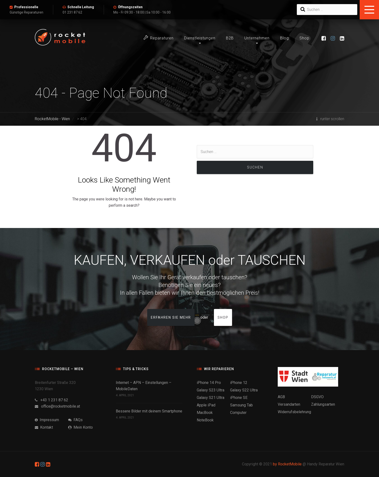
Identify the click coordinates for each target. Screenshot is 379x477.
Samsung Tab (241, 405)
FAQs (75, 420)
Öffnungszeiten (130, 7)
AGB (281, 397)
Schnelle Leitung (80, 7)
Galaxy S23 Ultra (210, 390)
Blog (284, 38)
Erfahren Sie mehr (171, 317)
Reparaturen (159, 37)
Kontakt (44, 427)
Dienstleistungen (199, 38)
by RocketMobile (287, 464)
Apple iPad (206, 405)
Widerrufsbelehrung (294, 412)
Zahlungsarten (323, 404)
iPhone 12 (238, 382)
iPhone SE (239, 397)
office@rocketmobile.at (57, 406)
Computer (238, 412)
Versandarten (289, 404)
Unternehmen (257, 38)
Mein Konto (80, 427)
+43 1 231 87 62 (51, 400)
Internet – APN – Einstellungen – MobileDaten (143, 385)
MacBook (205, 412)
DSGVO (317, 397)
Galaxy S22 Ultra (244, 390)
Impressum (47, 420)
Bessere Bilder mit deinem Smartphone (149, 411)
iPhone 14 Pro (209, 382)
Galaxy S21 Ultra (210, 397)
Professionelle (26, 7)
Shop (304, 38)
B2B (230, 38)
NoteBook (205, 420)
